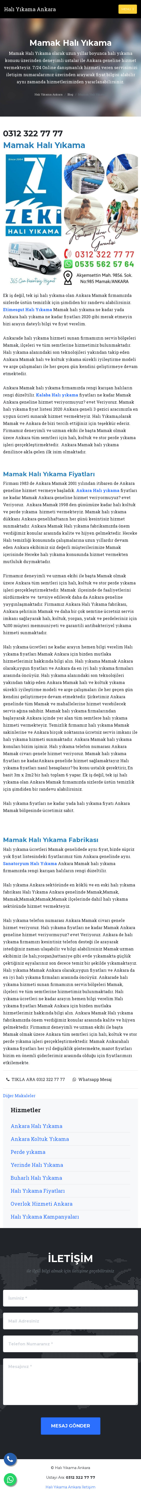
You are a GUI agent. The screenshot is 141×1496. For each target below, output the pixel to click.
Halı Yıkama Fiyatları (38, 1190)
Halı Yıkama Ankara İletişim (70, 1487)
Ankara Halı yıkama (98, 490)
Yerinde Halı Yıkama (37, 1164)
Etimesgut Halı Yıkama (28, 309)
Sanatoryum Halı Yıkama (30, 863)
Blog (70, 94)
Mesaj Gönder (70, 1426)
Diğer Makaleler (19, 1095)
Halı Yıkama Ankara (49, 94)
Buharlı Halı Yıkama (36, 1177)
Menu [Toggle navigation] (128, 9)
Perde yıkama (28, 1152)
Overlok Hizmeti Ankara (41, 1203)
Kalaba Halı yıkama (57, 394)
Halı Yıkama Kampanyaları (45, 1216)
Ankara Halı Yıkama (36, 1126)
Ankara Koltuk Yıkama (40, 1139)
